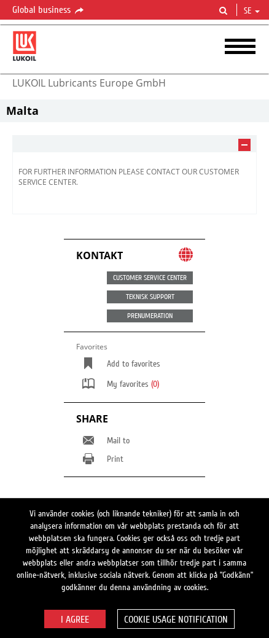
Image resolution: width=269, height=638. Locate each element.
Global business (48, 10)
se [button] (252, 11)
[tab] (134, 144)
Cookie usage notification (176, 619)
